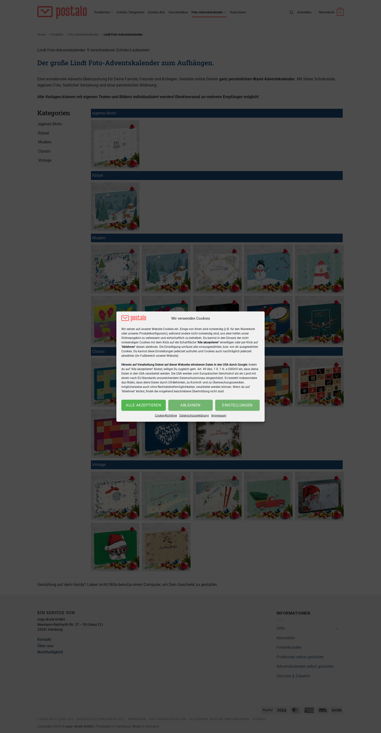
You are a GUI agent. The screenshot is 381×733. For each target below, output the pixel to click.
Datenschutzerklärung (194, 415)
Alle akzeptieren (143, 405)
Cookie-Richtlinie (166, 415)
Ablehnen (190, 405)
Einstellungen (237, 405)
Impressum (218, 415)
